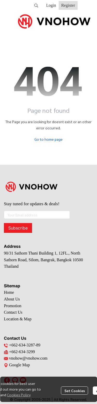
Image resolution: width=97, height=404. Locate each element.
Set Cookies (74, 390)
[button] (36, 5)
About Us (12, 299)
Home (9, 292)
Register (68, 5)
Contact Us (13, 312)
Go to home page (48, 139)
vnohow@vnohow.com (28, 358)
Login (51, 5)
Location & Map (18, 319)
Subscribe (18, 228)
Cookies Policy (19, 394)
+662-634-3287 (22, 345)
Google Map (17, 365)
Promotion (12, 306)
